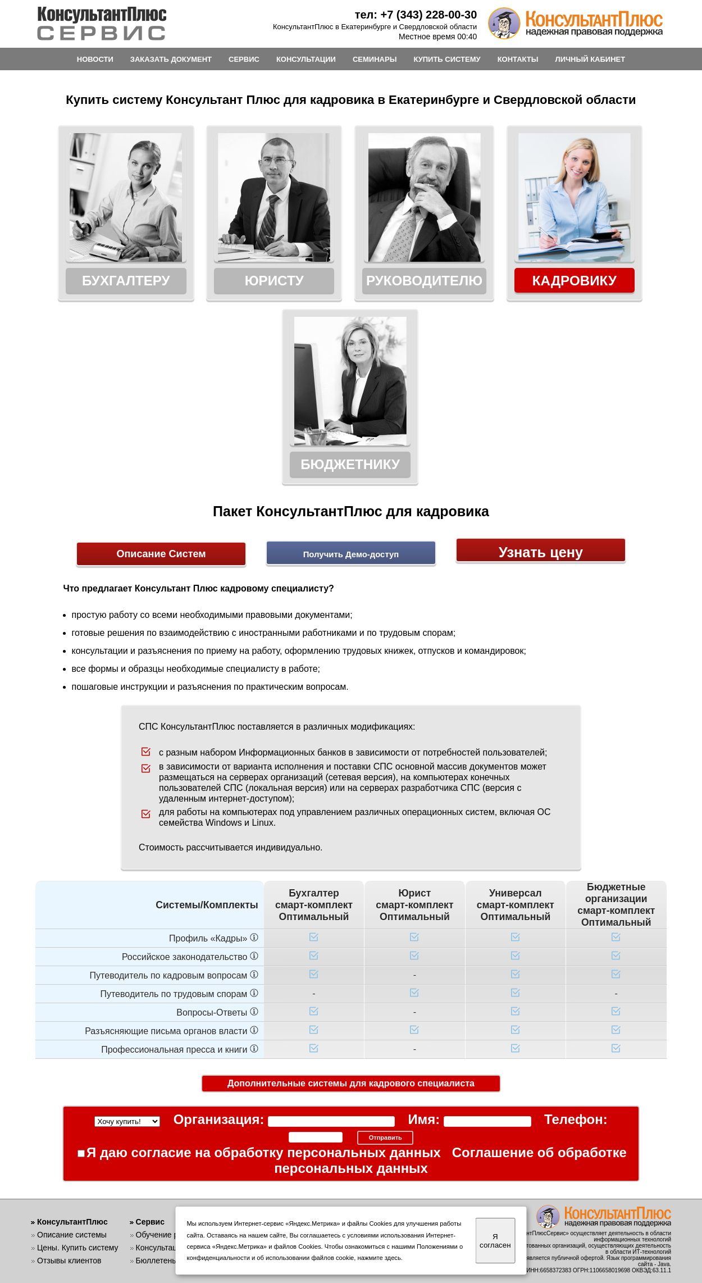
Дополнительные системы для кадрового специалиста (351, 1048)
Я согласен (495, 1240)
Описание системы (72, 1234)
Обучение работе (167, 1234)
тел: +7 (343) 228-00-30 (416, 14)
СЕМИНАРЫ (374, 59)
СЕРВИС (244, 59)
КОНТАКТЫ (518, 59)
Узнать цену (541, 518)
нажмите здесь (379, 1257)
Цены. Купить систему (77, 1247)
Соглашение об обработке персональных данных (458, 1095)
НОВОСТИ (95, 59)
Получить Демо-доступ (351, 519)
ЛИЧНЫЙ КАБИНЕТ (590, 59)
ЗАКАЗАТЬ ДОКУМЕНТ (171, 59)
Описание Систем (161, 518)
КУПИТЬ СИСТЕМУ (446, 59)
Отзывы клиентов (69, 1260)
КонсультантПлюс (72, 1221)
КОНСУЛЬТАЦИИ (306, 59)
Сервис (150, 1221)
